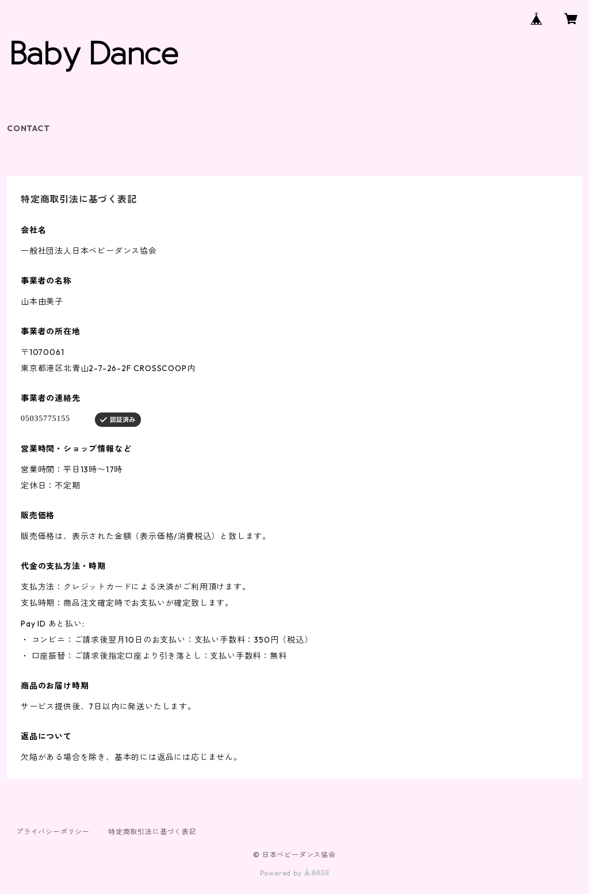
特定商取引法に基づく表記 (152, 831)
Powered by (295, 873)
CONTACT (28, 128)
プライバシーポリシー (53, 831)
